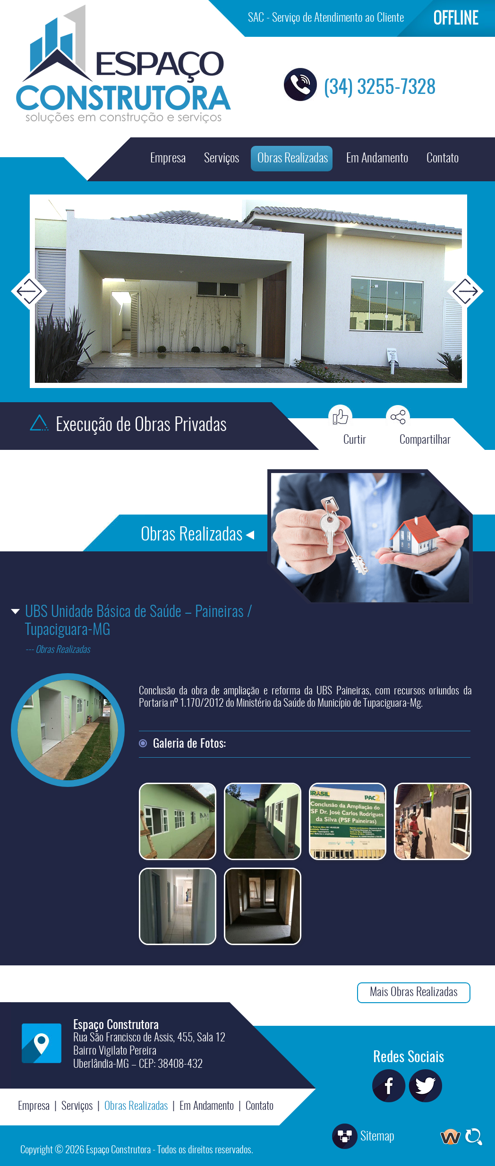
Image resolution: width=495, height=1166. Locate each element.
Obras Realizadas (292, 158)
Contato (443, 158)
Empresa (168, 158)
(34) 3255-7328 (380, 88)
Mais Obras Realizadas (414, 992)
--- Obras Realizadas (57, 650)
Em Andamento (377, 158)
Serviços (221, 158)
